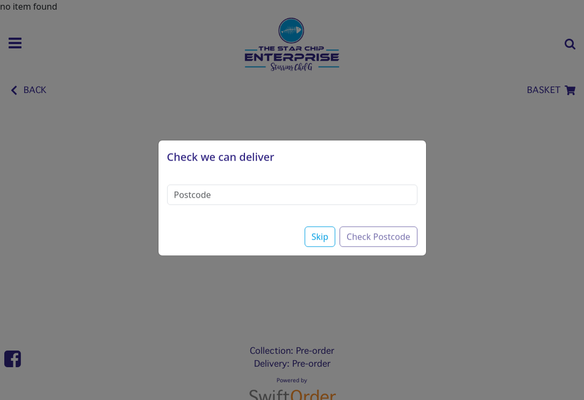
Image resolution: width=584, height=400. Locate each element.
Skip (320, 227)
